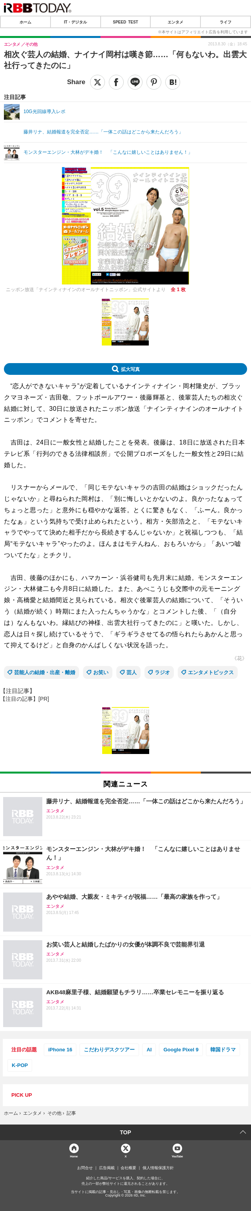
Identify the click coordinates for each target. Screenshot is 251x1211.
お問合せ (85, 1168)
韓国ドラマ (223, 1050)
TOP (125, 1132)
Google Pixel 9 (181, 1050)
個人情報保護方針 (158, 1168)
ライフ (225, 22)
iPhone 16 (60, 1050)
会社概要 (128, 1168)
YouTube (177, 1156)
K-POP (20, 1065)
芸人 (131, 672)
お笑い (100, 672)
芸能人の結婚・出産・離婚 (44, 672)
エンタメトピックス (211, 672)
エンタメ (175, 22)
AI (149, 1050)
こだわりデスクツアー (109, 1050)
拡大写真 (130, 369)
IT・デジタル (75, 22)
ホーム (25, 22)
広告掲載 (107, 1168)
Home (74, 1156)
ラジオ (162, 672)
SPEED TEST (125, 22)
